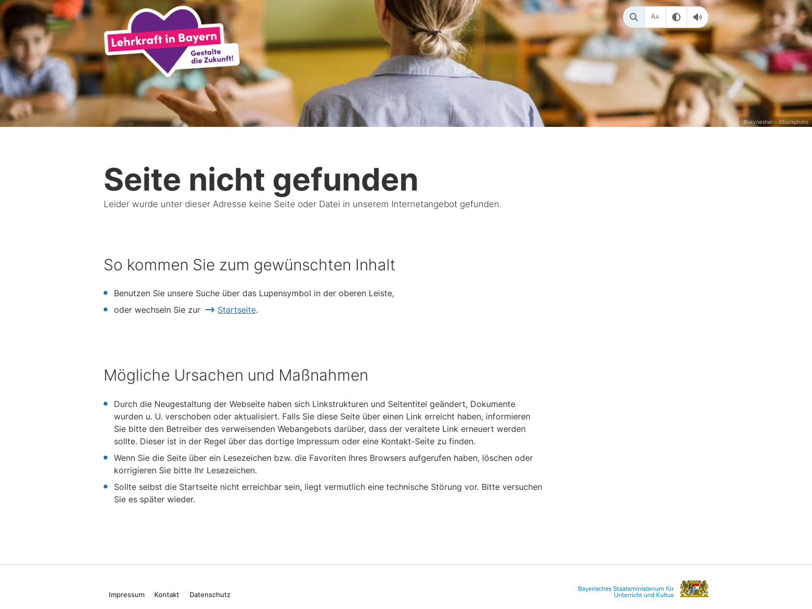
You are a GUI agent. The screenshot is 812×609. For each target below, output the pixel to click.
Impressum (126, 594)
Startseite (237, 309)
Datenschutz (210, 594)
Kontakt (166, 594)
